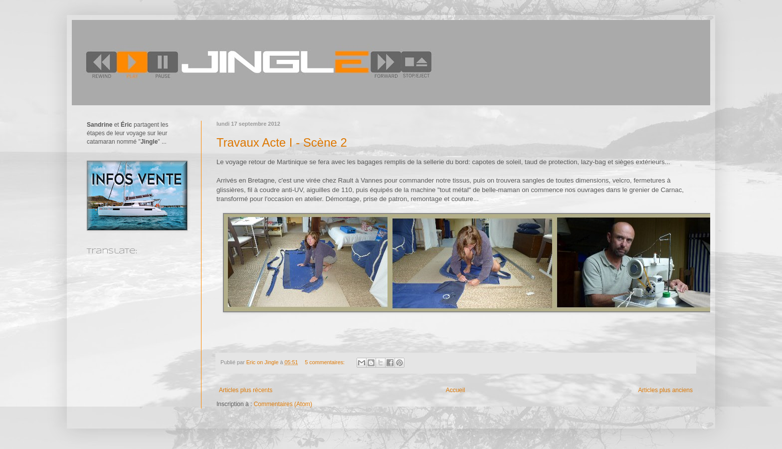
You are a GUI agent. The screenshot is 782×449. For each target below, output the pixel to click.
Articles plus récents (245, 390)
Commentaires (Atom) (283, 404)
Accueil (455, 390)
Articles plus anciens (665, 390)
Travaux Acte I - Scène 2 (281, 142)
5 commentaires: (325, 362)
